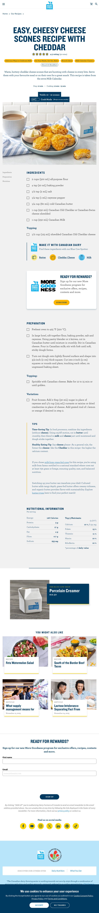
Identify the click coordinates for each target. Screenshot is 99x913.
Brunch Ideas (67, 61)
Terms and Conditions (57, 898)
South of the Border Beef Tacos (69, 664)
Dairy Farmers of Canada (49, 5)
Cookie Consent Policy (83, 895)
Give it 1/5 (33, 54)
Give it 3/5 (40, 54)
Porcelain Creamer (65, 590)
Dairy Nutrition (58, 870)
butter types (38, 492)
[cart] (91, 4)
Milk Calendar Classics (85, 61)
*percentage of (77, 548)
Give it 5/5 (47, 54)
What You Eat (75, 870)
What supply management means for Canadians (20, 709)
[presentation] (49, 785)
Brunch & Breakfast (49, 65)
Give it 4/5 (43, 54)
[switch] (49, 99)
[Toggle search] (96, 4)
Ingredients (7, 172)
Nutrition (6, 181)
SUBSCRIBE (61, 302)
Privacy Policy (37, 898)
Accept (39, 905)
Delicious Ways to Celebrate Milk (18, 61)
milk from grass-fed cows (56, 462)
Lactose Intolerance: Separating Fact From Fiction (67, 709)
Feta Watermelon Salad (20, 663)
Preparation (7, 177)
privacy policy (63, 810)
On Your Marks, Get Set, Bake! (46, 61)
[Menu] (3, 4)
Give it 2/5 (37, 54)
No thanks (60, 905)
